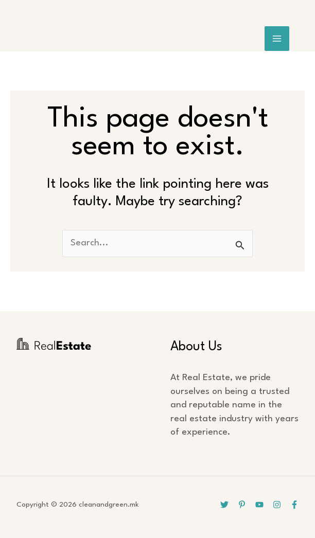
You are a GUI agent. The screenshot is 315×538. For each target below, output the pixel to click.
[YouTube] (259, 504)
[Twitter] (224, 504)
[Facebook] (294, 504)
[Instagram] (277, 504)
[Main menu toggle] (277, 38)
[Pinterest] (242, 504)
